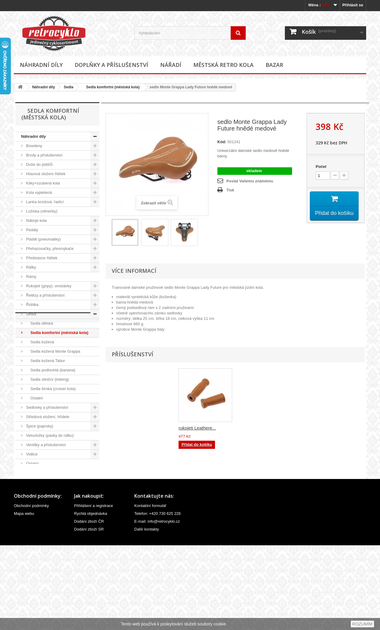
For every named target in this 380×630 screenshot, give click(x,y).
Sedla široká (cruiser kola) (50, 388)
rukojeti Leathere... (257, 427)
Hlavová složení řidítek (45, 174)
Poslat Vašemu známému (249, 181)
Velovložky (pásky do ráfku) (49, 435)
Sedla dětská (39, 323)
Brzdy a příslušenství (43, 155)
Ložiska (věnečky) (41, 211)
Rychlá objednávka (90, 598)
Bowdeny (33, 145)
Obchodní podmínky (31, 590)
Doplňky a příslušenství (111, 64)
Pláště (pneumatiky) (43, 239)
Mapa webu (24, 598)
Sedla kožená (39, 342)
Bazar (274, 64)
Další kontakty (146, 614)
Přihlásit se (352, 5)
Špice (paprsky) (39, 426)
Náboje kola (36, 220)
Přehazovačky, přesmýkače (49, 248)
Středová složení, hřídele (47, 416)
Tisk (230, 190)
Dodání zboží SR (89, 614)
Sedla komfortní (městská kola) (111, 87)
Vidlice (31, 454)
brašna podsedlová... (199, 427)
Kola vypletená (38, 192)
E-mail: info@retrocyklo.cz (157, 606)
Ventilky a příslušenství (45, 445)
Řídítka (32, 304)
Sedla (68, 87)
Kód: (221, 142)
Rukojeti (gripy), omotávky (48, 286)
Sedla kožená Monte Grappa (52, 351)
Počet (321, 166)
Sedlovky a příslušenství (46, 407)
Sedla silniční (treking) (47, 379)
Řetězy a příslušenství (45, 295)
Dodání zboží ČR (89, 606)
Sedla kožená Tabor (45, 360)
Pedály (31, 230)
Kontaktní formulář (150, 590)
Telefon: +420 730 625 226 (157, 598)
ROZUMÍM (362, 624)
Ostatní (34, 398)
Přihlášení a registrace (93, 590)
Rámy (30, 276)
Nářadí (170, 64)
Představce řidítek (41, 258)
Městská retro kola (223, 64)
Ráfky (30, 267)
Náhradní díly (41, 64)
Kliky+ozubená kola (42, 183)
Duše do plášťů (39, 164)
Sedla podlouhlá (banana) (50, 370)
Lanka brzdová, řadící (44, 202)
